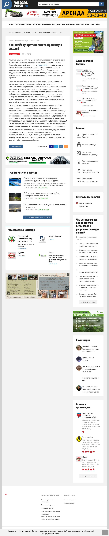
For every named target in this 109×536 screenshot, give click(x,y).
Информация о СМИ (47, 508)
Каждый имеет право (47, 32)
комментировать (15, 146)
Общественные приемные (82, 204)
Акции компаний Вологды (84, 62)
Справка (80, 128)
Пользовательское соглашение (50, 519)
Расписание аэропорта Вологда (90, 180)
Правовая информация (48, 505)
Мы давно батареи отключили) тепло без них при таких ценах (91, 389)
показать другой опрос (88, 302)
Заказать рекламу (69, 503)
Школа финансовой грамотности (22, 32)
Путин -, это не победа (88, 359)
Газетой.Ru (42, 65)
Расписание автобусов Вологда (90, 153)
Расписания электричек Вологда (90, 171)
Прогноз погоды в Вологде (89, 135)
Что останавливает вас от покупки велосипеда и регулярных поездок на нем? (87, 226)
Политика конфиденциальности (50, 511)
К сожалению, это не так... (90, 379)
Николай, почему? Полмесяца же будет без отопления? (90, 349)
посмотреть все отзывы (88, 476)
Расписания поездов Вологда (90, 162)
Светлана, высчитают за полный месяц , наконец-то (91, 369)
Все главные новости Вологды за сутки (37, 217)
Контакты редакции (69, 500)
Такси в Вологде (89, 145)
